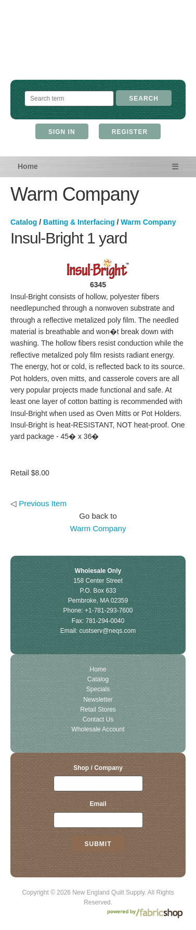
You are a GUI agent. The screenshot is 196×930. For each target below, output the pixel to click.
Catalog (23, 222)
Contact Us (98, 719)
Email (97, 803)
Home (28, 166)
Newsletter (98, 699)
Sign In (61, 132)
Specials (98, 689)
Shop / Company (98, 768)
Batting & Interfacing (79, 222)
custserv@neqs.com (107, 630)
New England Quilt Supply (98, 49)
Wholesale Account (97, 729)
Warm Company (148, 222)
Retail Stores (98, 709)
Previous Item (43, 503)
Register (130, 132)
